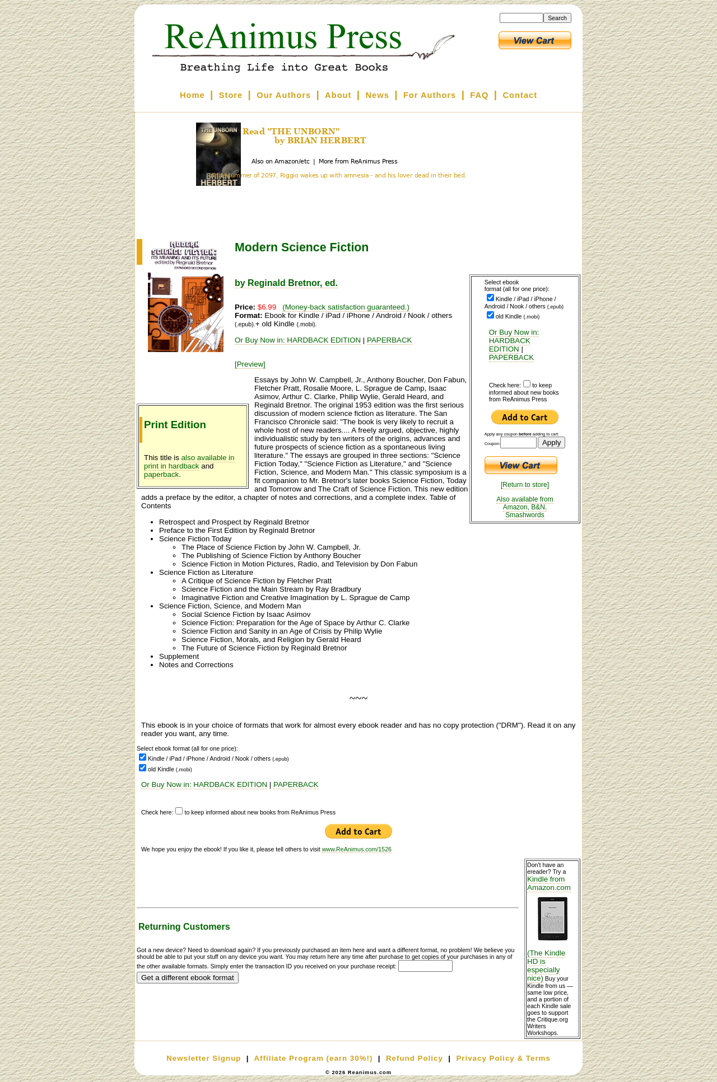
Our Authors (284, 95)
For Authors (429, 95)
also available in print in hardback (189, 461)
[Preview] (250, 364)
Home (192, 95)
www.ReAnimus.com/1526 (357, 849)
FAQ (479, 95)
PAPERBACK (511, 357)
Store (231, 95)
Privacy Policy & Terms (503, 1058)
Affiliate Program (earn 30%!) (313, 1058)
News (377, 95)
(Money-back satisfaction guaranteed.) (345, 307)
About (338, 95)
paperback (161, 474)
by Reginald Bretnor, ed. (286, 283)
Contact (520, 95)
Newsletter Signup (203, 1058)
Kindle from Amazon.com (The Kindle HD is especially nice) (552, 928)
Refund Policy (414, 1058)
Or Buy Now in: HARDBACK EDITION (514, 340)
